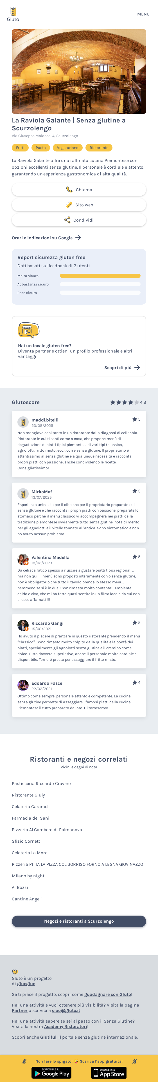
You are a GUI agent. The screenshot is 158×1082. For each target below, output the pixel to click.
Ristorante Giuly (28, 795)
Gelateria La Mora (30, 852)
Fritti (20, 147)
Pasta (41, 147)
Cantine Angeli (27, 899)
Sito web (79, 204)
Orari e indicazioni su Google (46, 237)
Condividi (78, 220)
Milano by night (28, 875)
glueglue (26, 983)
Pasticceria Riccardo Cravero (41, 783)
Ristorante (99, 147)
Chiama (79, 189)
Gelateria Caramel (30, 806)
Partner (20, 1010)
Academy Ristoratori (65, 1026)
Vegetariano (67, 147)
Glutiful (48, 1037)
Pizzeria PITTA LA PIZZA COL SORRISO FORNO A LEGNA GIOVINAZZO (77, 864)
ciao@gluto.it (66, 1010)
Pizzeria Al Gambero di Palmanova (47, 829)
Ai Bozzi (20, 887)
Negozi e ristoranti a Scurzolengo (79, 921)
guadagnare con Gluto (107, 994)
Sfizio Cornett (26, 841)
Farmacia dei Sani (30, 818)
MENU (143, 14)
